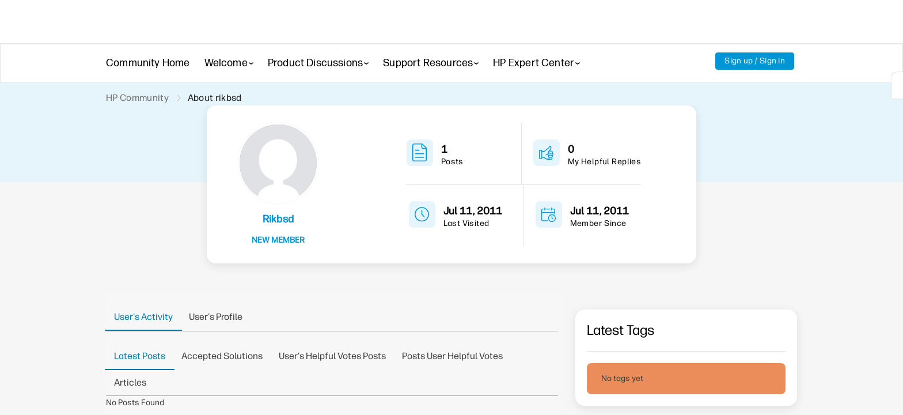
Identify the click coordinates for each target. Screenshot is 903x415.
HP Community (137, 97)
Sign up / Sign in (754, 61)
